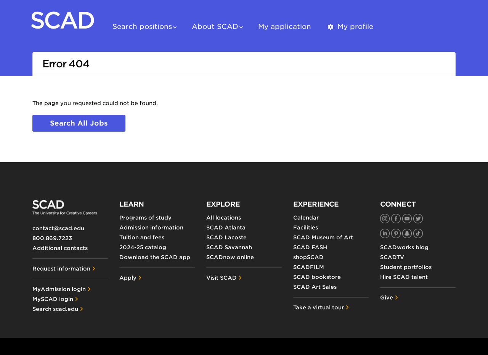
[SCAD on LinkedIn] (385, 233)
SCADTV (392, 257)
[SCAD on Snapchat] (407, 233)
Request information (61, 269)
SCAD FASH (310, 247)
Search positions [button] (142, 26)
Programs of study (145, 218)
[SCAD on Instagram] (385, 218)
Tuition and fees (141, 237)
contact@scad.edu (58, 228)
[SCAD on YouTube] (407, 218)
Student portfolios (406, 267)
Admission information (151, 227)
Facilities (305, 227)
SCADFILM (308, 267)
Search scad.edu (55, 309)
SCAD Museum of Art (323, 237)
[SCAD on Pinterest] (396, 233)
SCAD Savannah (229, 247)
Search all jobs (79, 123)
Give (386, 298)
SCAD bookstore (317, 277)
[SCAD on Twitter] (418, 218)
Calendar (306, 218)
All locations (223, 218)
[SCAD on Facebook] (396, 218)
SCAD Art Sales (315, 287)
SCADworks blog (404, 247)
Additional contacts (60, 248)
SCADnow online (230, 257)
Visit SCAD (221, 278)
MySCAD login (52, 299)
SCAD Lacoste (226, 237)
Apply (127, 278)
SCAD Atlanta (226, 227)
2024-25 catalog (142, 247)
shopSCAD (308, 257)
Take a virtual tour (318, 307)
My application (284, 26)
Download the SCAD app (154, 257)
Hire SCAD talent (404, 277)
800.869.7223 (52, 238)
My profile (349, 26)
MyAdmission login (59, 289)
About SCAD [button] (215, 26)
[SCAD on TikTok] (418, 233)
